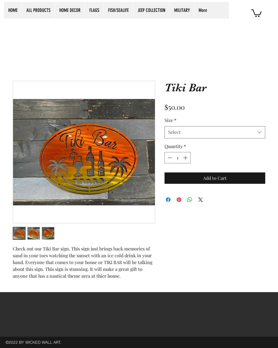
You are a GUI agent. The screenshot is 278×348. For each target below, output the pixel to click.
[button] (256, 13)
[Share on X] (200, 199)
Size (170, 120)
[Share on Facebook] (168, 199)
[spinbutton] (177, 157)
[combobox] (215, 132)
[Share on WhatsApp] (189, 199)
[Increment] (186, 157)
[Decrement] (169, 157)
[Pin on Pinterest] (179, 199)
